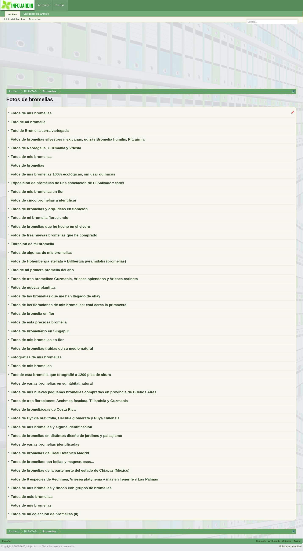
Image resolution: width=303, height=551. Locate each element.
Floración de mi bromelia (32, 244)
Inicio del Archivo (14, 19)
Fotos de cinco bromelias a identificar (43, 200)
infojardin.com (33, 546)
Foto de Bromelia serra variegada (40, 130)
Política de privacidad (290, 546)
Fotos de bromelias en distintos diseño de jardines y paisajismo (66, 436)
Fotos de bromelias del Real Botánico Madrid (50, 453)
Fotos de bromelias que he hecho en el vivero (50, 226)
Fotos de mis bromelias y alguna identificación (51, 427)
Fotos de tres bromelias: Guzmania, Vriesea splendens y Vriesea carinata (74, 279)
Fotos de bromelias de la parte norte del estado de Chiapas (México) (70, 470)
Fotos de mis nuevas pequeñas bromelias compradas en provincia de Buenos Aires (83, 392)
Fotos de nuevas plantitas (33, 287)
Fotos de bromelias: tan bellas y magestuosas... (52, 462)
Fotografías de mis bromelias (36, 357)
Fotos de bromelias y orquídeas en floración (49, 209)
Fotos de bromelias (27, 165)
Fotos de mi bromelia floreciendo (39, 217)
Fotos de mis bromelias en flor (37, 191)
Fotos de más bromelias (32, 496)
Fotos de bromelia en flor (32, 313)
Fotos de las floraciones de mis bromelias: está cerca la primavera (68, 305)
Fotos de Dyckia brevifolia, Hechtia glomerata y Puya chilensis (65, 418)
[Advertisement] (133, 57)
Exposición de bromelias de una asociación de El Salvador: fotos (67, 183)
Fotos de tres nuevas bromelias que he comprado (54, 235)
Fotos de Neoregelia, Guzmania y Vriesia (46, 148)
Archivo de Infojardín (280, 541)
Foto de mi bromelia (28, 122)
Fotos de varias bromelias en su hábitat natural (52, 383)
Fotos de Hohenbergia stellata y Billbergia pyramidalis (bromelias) (68, 261)
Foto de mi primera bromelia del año (42, 270)
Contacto (261, 541)
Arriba (297, 541)
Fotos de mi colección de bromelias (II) (44, 514)
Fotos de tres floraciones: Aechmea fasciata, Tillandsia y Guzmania (69, 401)
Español (6, 541)
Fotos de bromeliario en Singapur (40, 331)
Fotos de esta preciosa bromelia (39, 322)
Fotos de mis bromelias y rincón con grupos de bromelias (61, 488)
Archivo (12, 14)
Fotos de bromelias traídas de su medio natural (52, 348)
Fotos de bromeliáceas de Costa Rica (43, 409)
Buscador (35, 19)
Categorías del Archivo (36, 13)
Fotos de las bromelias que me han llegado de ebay (55, 296)
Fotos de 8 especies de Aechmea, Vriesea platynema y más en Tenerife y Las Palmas (84, 479)
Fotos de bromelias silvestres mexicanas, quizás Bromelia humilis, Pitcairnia (78, 139)
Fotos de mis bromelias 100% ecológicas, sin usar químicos (63, 174)
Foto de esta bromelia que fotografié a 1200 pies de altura (61, 375)
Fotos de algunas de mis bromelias (41, 252)
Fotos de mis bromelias (31, 113)
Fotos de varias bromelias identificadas (45, 444)
